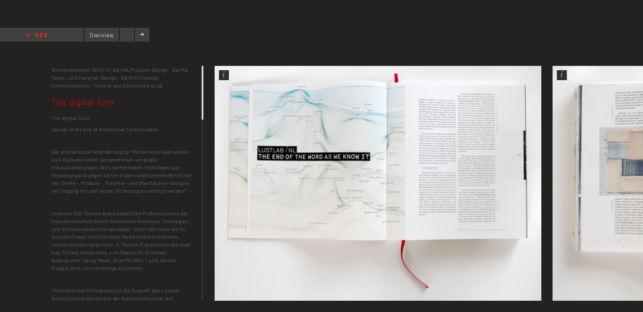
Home (37, 36)
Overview (102, 35)
